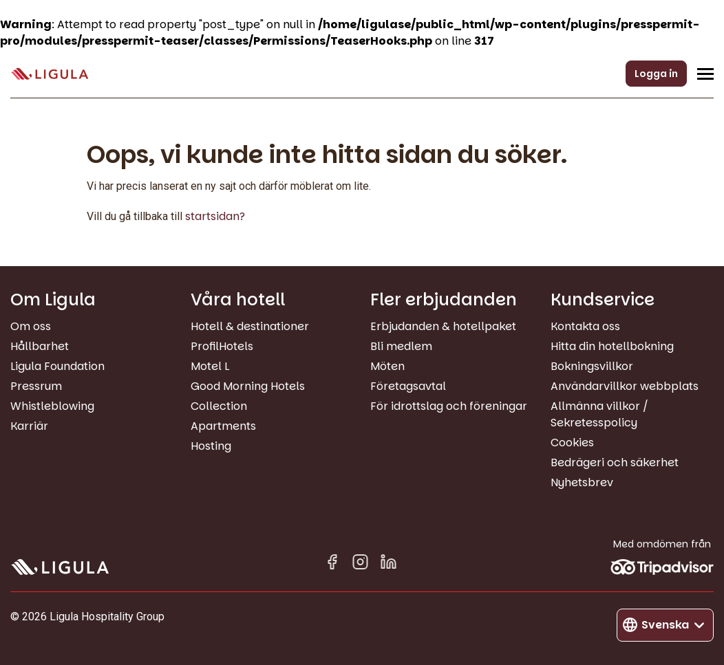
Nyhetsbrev (582, 482)
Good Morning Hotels (248, 386)
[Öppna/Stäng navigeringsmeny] (705, 74)
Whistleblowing (52, 406)
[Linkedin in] (388, 564)
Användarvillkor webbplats (625, 386)
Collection (219, 406)
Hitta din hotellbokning (612, 346)
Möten (387, 366)
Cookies (572, 442)
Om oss (30, 326)
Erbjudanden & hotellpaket (443, 326)
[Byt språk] (665, 625)
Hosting (211, 446)
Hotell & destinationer (250, 326)
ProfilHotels (222, 346)
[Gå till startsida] (49, 73)
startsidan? (215, 216)
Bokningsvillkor (592, 366)
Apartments (223, 426)
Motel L (210, 366)
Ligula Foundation (57, 366)
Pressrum (36, 386)
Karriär (29, 426)
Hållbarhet (39, 346)
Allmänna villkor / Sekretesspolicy (599, 414)
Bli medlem (401, 346)
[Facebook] (332, 564)
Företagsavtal (408, 386)
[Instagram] (360, 564)
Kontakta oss (585, 326)
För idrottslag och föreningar (448, 406)
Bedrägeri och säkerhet (615, 462)
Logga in (656, 73)
